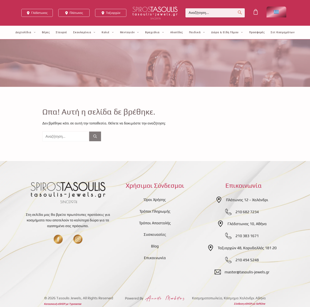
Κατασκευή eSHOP (54, 303)
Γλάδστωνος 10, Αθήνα (247, 224)
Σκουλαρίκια (84, 32)
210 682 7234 (247, 212)
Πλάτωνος (76, 12)
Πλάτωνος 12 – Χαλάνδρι (247, 200)
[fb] (58, 239)
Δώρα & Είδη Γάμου (227, 32)
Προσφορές (257, 32)
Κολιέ (108, 32)
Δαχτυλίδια (25, 32)
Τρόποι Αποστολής (155, 223)
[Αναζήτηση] (95, 136)
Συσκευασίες (155, 234)
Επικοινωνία (155, 258)
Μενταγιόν (129, 32)
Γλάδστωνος (39, 12)
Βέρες (46, 32)
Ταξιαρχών (113, 12)
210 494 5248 (247, 260)
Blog (155, 246)
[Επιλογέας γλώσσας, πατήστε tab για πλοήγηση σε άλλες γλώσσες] (276, 12)
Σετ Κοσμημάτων (283, 32)
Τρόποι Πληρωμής (154, 211)
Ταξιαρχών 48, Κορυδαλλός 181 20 (247, 248)
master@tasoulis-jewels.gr (247, 272)
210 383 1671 (247, 236)
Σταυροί (61, 32)
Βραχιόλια (154, 32)
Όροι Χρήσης (155, 199)
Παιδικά (197, 32)
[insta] (78, 239)
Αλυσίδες (176, 32)
